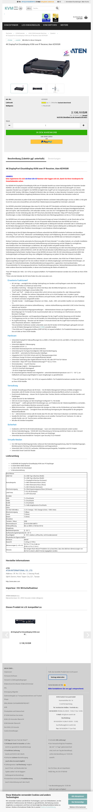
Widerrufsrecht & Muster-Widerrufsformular (18, 684)
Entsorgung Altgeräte (11, 692)
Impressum (8, 672)
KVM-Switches (50, 25)
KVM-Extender (11, 25)
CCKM (42, 327)
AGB (5, 707)
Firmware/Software (10, 676)
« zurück (18, 40)
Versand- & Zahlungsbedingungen (15, 680)
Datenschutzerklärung (48, 807)
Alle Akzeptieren (78, 796)
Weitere (64, 25)
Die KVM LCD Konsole (11, 727)
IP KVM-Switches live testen (13, 715)
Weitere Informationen (78, 807)
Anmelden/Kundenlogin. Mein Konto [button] (76, 2)
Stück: (8, 121)
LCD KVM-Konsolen (31, 25)
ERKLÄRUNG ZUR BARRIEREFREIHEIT (16, 703)
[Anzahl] (46, 125)
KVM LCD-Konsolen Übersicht (14, 719)
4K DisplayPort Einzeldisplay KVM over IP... (25, 633)
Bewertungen (54, 158)
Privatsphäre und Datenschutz (14, 711)
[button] (59, 2)
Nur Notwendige (78, 802)
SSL (5, 688)
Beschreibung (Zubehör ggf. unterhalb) (26, 158)
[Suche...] (29, 8)
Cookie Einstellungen (11, 731)
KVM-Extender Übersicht (12, 723)
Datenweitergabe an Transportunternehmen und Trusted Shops (23, 697)
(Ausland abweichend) (64, 103)
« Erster (9, 40)
